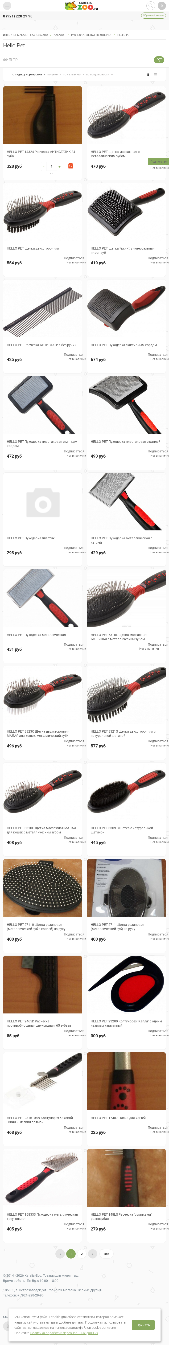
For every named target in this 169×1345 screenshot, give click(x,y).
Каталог (59, 35)
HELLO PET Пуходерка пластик (31, 538)
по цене (52, 74)
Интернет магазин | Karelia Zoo (25, 35)
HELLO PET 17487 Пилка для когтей (118, 1118)
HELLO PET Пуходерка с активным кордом (124, 345)
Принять (143, 1325)
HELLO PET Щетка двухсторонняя (33, 248)
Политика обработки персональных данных (64, 1333)
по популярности (98, 74)
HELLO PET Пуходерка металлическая (36, 635)
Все (106, 1254)
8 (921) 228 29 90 (18, 16)
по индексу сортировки (27, 74)
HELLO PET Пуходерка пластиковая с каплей (125, 441)
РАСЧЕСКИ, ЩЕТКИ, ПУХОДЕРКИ (91, 35)
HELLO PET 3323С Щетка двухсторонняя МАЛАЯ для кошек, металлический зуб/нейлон (38, 736)
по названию (72, 74)
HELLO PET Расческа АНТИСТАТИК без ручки (41, 345)
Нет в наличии (76, 262)
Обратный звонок (153, 15)
